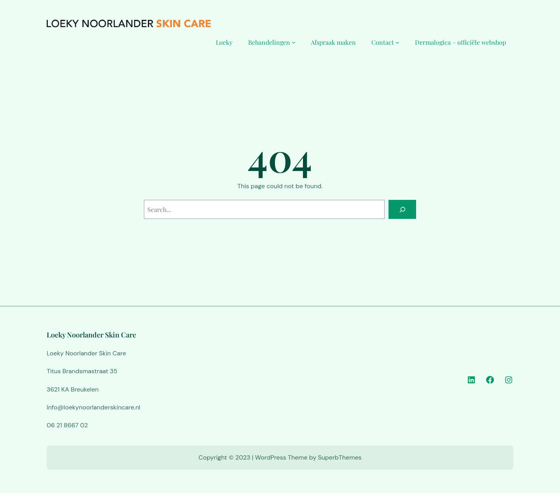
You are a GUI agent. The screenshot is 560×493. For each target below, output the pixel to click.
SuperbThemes (339, 457)
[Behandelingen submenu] (294, 42)
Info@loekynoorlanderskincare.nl (93, 407)
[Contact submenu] (397, 42)
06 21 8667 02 (67, 425)
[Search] (402, 209)
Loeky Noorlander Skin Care (91, 334)
